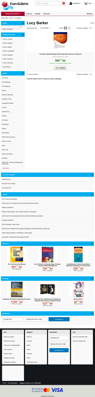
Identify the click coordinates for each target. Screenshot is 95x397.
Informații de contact (10, 362)
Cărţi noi (29, 337)
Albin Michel (5, 133)
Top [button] (74, 332)
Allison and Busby (7, 154)
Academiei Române (7, 103)
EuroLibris (14, 383)
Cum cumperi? (8, 349)
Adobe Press (5, 111)
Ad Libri (4, 107)
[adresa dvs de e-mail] (35, 319)
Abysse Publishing (7, 95)
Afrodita (4, 116)
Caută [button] (4, 23)
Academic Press (7, 99)
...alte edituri (5, 168)
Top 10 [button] (4, 194)
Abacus (4, 90)
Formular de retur (32, 362)
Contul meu (74, 3)
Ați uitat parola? (6, 188)
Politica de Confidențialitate (12, 345)
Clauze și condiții (9, 337)
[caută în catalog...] (48, 3)
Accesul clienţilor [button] (8, 175)
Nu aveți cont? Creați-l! (8, 183)
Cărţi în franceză (8, 59)
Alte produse (6, 67)
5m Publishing (6, 82)
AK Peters (5, 120)
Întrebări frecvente (9, 358)
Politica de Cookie (9, 341)
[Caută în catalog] (63, 3)
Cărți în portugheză (8, 51)
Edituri (28, 345)
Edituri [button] (4, 73)
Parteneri (29, 353)
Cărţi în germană (8, 63)
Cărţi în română (7, 39)
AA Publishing (6, 86)
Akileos (4, 128)
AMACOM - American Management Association (12, 163)
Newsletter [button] (6, 313)
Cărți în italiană (7, 47)
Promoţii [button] (5, 278)
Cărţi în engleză (7, 43)
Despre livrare (8, 353)
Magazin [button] (30, 332)
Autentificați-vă (6, 179)
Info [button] (5, 332)
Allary (3, 145)
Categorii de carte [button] (8, 34)
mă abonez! (59, 319)
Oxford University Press (59, 56)
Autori (28, 349)
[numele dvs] (12, 319)
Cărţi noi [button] (5, 243)
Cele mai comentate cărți (80, 337)
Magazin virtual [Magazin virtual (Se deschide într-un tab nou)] (24, 383)
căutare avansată (7, 29)
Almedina (4, 158)
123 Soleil (5, 78)
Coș (87, 3)
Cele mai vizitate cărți (79, 341)
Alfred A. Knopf (6, 141)
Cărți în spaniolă (8, 55)
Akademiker (5, 124)
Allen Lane (5, 149)
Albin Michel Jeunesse (8, 137)
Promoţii (29, 341)
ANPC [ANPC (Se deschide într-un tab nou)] (28, 358)
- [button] (22, 23)
